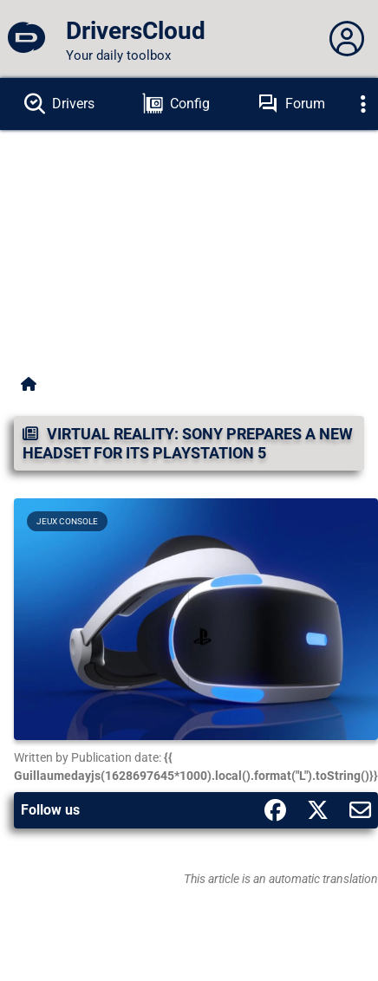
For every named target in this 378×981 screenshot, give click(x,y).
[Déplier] (363, 104)
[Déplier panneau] (346, 39)
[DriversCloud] (26, 39)
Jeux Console (67, 521)
